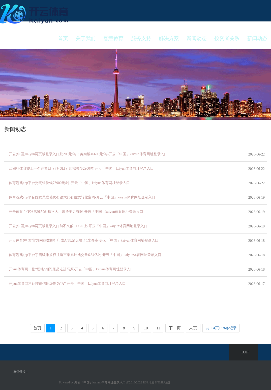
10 (146, 328)
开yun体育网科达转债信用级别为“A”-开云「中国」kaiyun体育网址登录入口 (67, 283)
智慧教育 (113, 38)
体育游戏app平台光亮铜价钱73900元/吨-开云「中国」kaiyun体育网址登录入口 (69, 183)
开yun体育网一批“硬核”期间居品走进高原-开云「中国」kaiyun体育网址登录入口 (71, 269)
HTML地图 (162, 382)
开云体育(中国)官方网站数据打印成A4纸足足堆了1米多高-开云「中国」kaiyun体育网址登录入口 (84, 240)
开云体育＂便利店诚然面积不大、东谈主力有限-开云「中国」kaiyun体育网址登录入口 (76, 212)
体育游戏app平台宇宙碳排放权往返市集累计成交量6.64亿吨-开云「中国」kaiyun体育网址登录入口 (85, 255)
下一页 (175, 328)
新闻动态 (197, 38)
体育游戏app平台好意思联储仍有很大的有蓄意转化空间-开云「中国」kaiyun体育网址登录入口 (82, 197)
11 (158, 328)
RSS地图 (148, 382)
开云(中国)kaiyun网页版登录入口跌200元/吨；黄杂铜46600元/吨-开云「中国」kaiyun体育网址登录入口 (88, 154)
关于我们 (86, 38)
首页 (63, 38)
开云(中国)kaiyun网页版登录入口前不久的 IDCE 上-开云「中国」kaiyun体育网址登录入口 (78, 226)
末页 (193, 328)
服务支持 (141, 38)
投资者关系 (226, 38)
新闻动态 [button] (257, 38)
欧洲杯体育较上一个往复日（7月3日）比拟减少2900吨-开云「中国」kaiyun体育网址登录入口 (81, 168)
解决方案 (169, 38)
